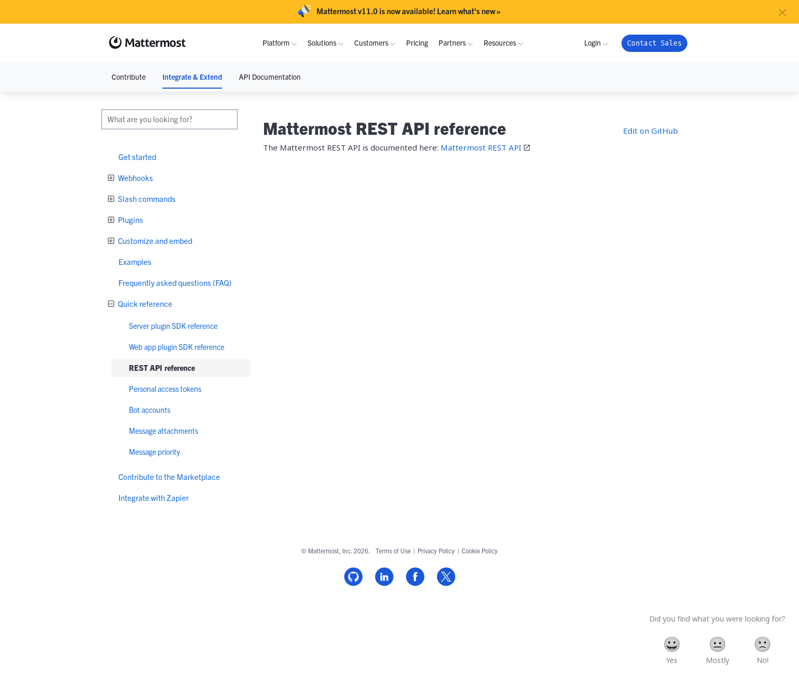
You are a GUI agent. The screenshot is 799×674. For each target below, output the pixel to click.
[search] (169, 119)
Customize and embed (154, 240)
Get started (137, 157)
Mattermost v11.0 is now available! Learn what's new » (408, 11)
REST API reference (162, 367)
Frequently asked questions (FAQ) (175, 282)
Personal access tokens (165, 388)
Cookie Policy (480, 550)
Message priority (154, 451)
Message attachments (163, 430)
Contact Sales (654, 43)
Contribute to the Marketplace (169, 477)
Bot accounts (149, 409)
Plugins (129, 219)
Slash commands (146, 199)
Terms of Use (393, 550)
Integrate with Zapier (153, 497)
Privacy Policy (436, 550)
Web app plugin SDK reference (176, 346)
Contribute (129, 76)
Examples (134, 261)
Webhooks (134, 178)
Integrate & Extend (192, 76)
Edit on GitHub (650, 130)
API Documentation (270, 76)
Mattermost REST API (481, 147)
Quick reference (144, 303)
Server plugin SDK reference (173, 325)
